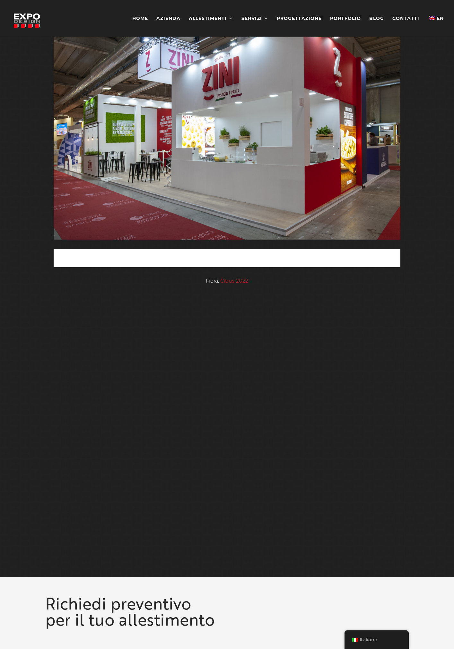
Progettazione (299, 18)
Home (140, 18)
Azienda (168, 18)
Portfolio (345, 18)
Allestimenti (208, 18)
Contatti (405, 18)
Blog (376, 18)
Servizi (251, 18)
